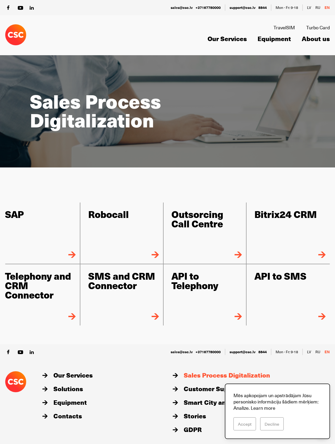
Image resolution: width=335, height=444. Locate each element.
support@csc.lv (242, 7)
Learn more (263, 407)
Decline (272, 424)
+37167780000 (208, 7)
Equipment (274, 38)
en (327, 7)
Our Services (227, 38)
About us (316, 38)
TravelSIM (284, 27)
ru (317, 7)
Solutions (68, 388)
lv (309, 7)
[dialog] (277, 411)
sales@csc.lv (182, 7)
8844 (262, 7)
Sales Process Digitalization (227, 375)
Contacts (67, 415)
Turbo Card (318, 27)
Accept (245, 424)
